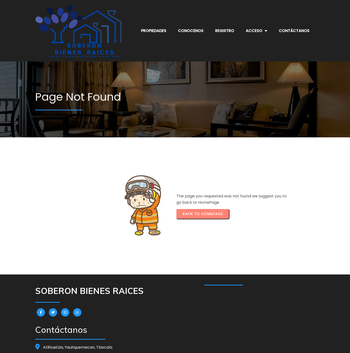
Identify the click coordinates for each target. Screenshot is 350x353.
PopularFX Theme (204, 345)
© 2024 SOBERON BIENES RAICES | (160, 345)
